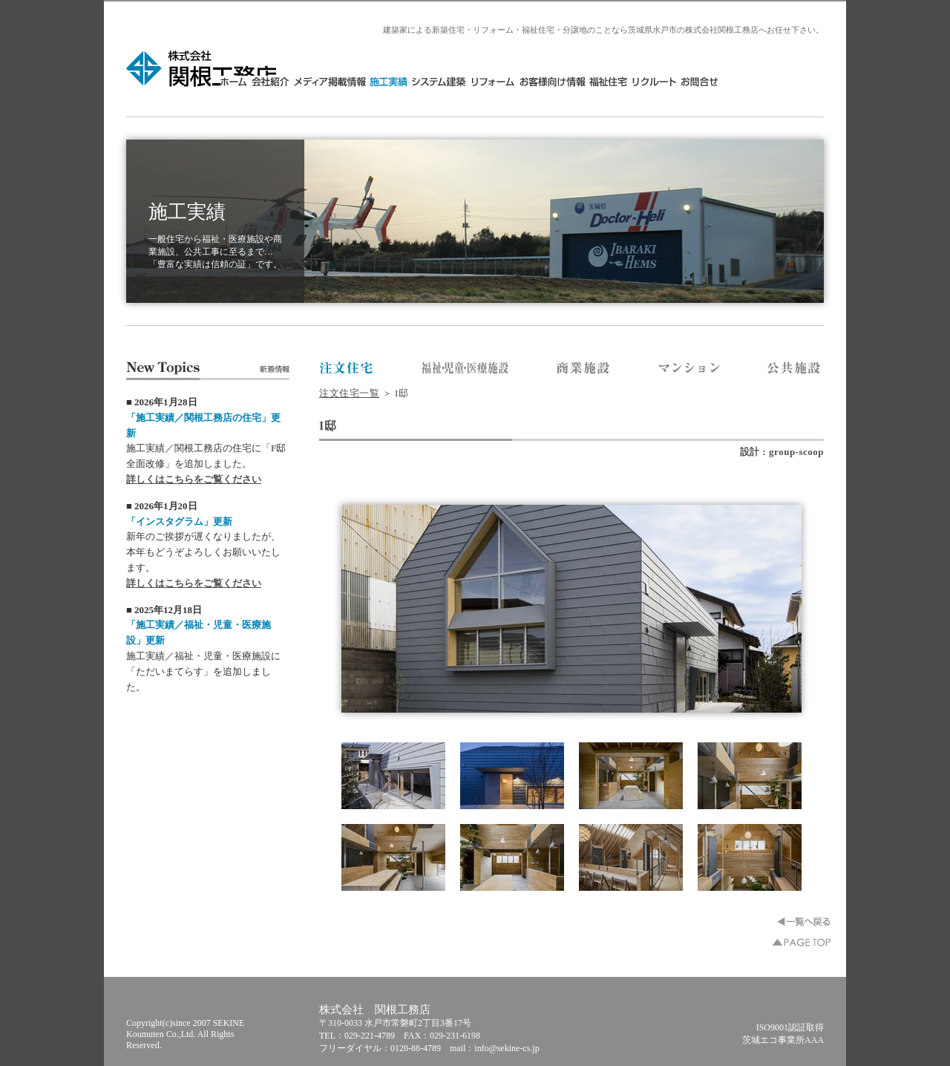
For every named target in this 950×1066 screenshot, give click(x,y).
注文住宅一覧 (349, 393)
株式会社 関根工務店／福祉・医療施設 (465, 369)
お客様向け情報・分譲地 (658, 81)
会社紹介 (376, 81)
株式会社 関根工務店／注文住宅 (347, 369)
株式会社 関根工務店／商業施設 (584, 369)
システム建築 (545, 81)
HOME (341, 81)
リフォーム (599, 81)
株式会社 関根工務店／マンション (689, 369)
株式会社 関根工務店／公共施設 (794, 369)
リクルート (760, 81)
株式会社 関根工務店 (202, 68)
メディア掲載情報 (435, 81)
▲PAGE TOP (801, 942)
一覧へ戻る (803, 921)
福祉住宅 (714, 81)
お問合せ (804, 81)
